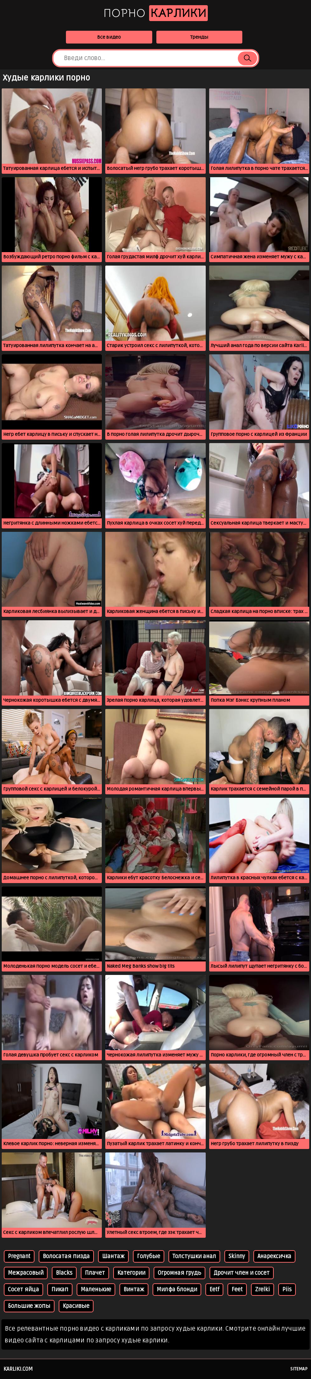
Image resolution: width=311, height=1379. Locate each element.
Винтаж (134, 1289)
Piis (287, 1289)
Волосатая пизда (66, 1256)
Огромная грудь (179, 1273)
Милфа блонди (177, 1289)
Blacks (64, 1273)
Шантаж (113, 1256)
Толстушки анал (194, 1256)
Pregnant (19, 1256)
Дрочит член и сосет (242, 1273)
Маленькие (96, 1289)
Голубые (148, 1256)
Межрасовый (25, 1273)
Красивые (76, 1306)
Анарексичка (274, 1256)
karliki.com (18, 1369)
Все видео (109, 37)
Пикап (59, 1289)
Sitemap (299, 1369)
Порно (156, 13)
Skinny (237, 1256)
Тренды (199, 37)
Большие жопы (29, 1306)
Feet (237, 1289)
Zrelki (262, 1289)
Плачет (95, 1273)
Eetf (214, 1289)
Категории (131, 1273)
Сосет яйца (23, 1289)
